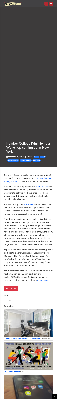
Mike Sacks (28, 204)
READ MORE (11, 288)
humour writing (26, 160)
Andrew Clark (42, 186)
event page (42, 280)
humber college (13, 160)
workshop (36, 160)
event (43, 157)
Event (36, 157)
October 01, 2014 (15, 156)
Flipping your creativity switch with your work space (23, 338)
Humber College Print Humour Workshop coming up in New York (28, 147)
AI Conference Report (12, 371)
